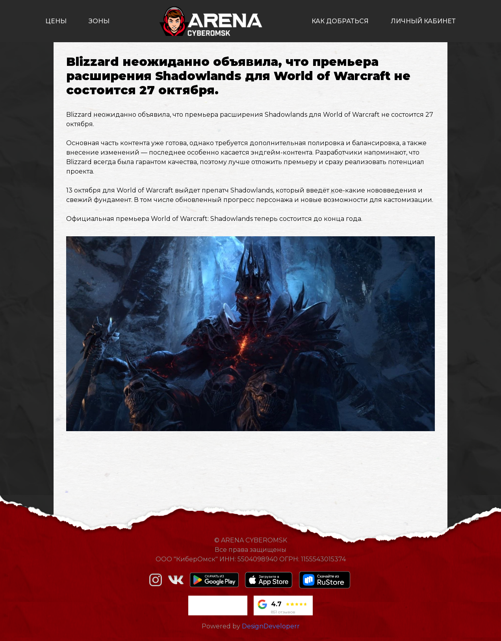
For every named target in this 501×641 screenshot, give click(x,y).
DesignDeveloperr (271, 626)
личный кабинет (423, 21)
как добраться (340, 21)
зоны (99, 21)
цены (56, 21)
